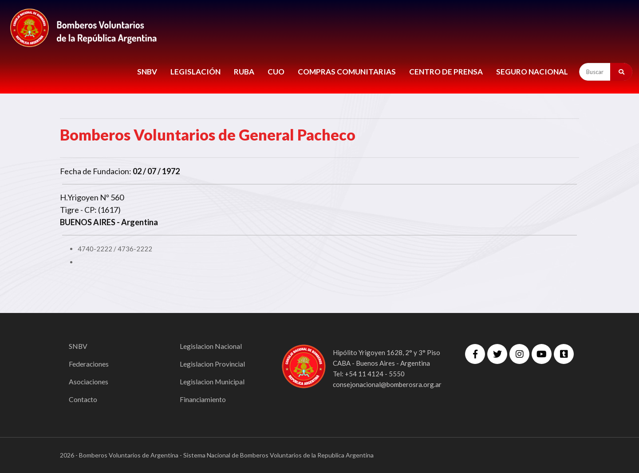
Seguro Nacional (532, 71)
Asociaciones (89, 381)
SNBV (147, 71)
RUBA (244, 71)
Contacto (83, 399)
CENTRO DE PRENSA (446, 71)
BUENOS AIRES (87, 222)
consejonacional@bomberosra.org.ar (387, 384)
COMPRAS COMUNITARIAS (347, 71)
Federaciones (89, 364)
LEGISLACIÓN (195, 71)
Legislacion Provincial (213, 364)
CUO (276, 71)
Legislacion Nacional (211, 346)
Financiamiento (203, 399)
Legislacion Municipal (213, 381)
